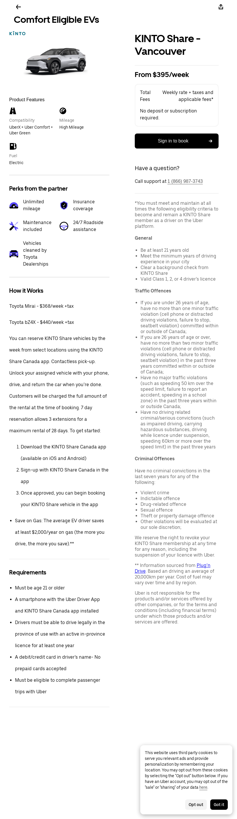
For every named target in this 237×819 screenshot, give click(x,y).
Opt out (196, 804)
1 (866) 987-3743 (185, 181)
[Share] (221, 7)
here (203, 787)
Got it (219, 804)
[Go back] (18, 7)
